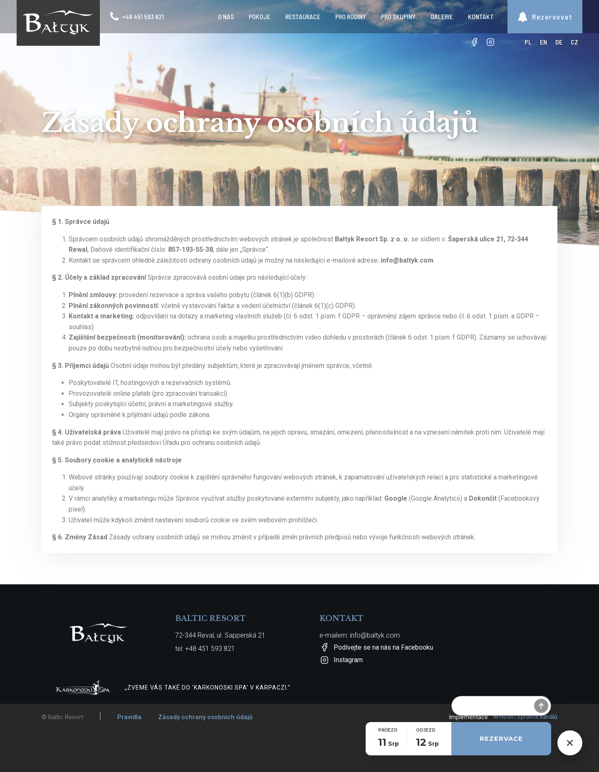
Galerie (442, 16)
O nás (226, 16)
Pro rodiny (350, 16)
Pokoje (259, 16)
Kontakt (481, 16)
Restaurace (302, 16)
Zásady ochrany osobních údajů (205, 717)
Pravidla (129, 717)
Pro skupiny (398, 16)
